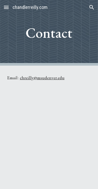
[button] (6, 7)
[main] (49, 33)
